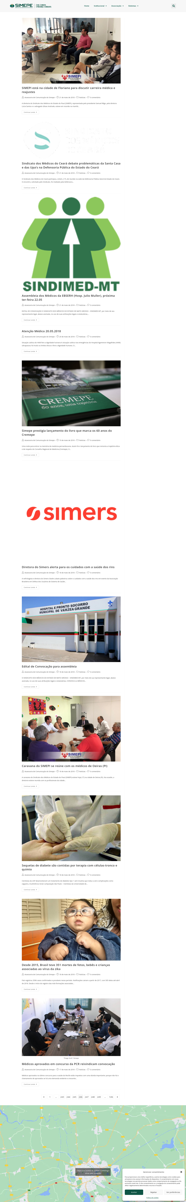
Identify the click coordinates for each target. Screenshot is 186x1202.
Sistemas (133, 6)
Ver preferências (173, 1192)
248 (93, 1097)
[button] (181, 1172)
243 (62, 1097)
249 (99, 1097)
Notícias (82, 97)
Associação (117, 6)
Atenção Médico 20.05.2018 (41, 331)
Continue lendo (31, 111)
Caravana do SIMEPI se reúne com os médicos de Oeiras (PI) (64, 766)
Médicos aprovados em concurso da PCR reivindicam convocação (68, 1064)
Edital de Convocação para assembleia (49, 666)
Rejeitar (153, 1192)
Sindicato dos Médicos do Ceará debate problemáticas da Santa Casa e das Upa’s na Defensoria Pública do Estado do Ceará (71, 165)
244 (68, 1097)
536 (111, 1097)
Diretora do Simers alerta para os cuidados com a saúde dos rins (68, 567)
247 (86, 1097)
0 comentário (95, 97)
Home (86, 6)
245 (74, 1097)
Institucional (100, 6)
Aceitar (134, 1192)
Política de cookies (152, 1198)
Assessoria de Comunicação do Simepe (40, 97)
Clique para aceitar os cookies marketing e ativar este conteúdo (93, 1171)
